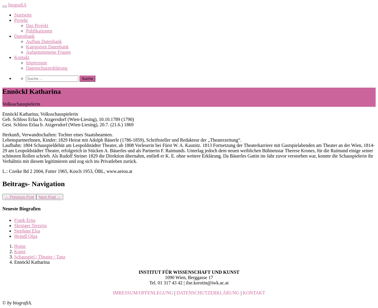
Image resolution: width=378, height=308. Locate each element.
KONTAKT (254, 292)
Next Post (50, 197)
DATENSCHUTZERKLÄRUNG (208, 292)
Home (20, 246)
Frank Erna (24, 220)
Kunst (19, 251)
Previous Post (19, 197)
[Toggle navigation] (4, 6)
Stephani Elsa (27, 230)
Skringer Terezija (30, 225)
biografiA (17, 4)
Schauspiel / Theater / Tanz (39, 256)
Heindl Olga (26, 236)
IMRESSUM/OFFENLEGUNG (143, 292)
